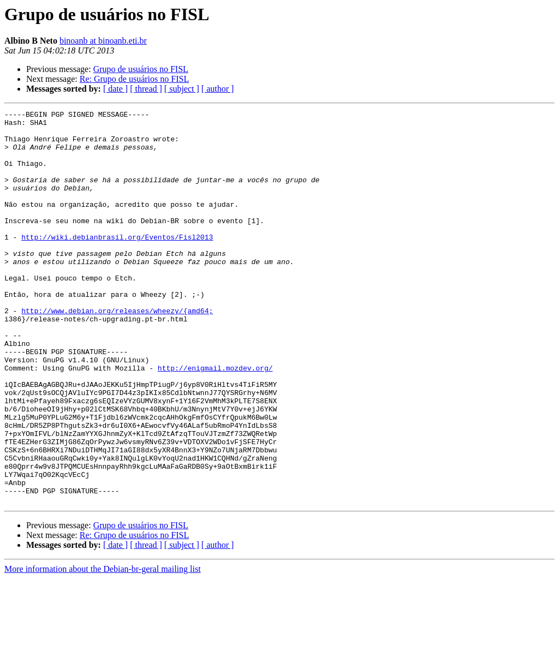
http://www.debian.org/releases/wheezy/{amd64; (117, 351)
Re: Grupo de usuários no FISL (134, 78)
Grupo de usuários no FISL (140, 69)
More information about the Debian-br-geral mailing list (102, 647)
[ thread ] (146, 88)
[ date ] (115, 88)
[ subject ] (181, 88)
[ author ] (217, 88)
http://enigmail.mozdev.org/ (215, 420)
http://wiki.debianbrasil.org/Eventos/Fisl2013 (117, 263)
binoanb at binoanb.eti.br (103, 40)
